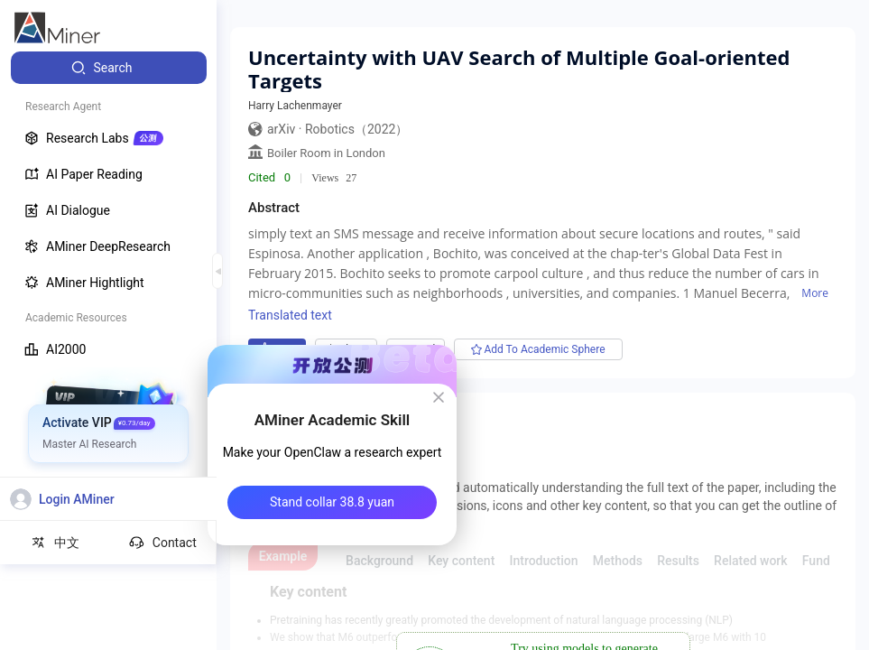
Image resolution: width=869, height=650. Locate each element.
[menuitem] (109, 67)
